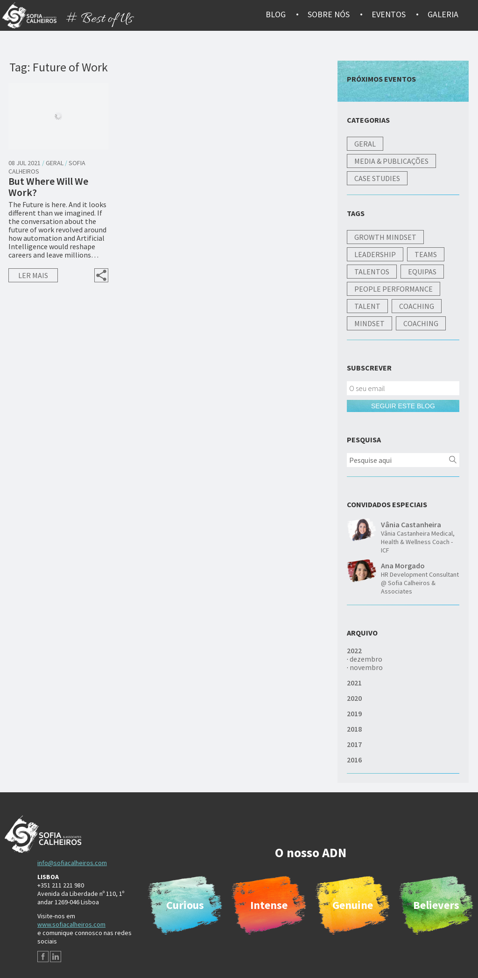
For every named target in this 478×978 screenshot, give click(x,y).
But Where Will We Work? (48, 187)
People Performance (393, 288)
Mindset (369, 323)
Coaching (416, 306)
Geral (54, 163)
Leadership (375, 254)
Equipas (422, 271)
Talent (367, 306)
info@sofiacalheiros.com (72, 863)
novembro (366, 667)
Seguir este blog (403, 406)
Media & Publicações (391, 161)
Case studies (377, 178)
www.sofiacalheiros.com (71, 924)
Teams (426, 254)
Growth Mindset (385, 237)
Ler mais (33, 275)
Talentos (371, 271)
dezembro (366, 659)
